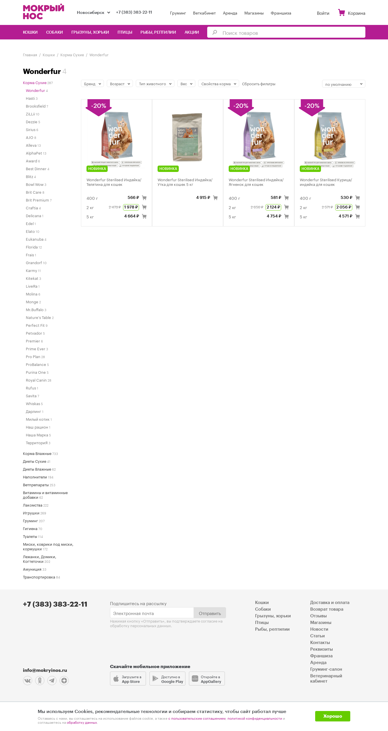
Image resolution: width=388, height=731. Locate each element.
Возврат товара (326, 609)
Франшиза (281, 12)
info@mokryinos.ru (45, 670)
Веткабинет (204, 12)
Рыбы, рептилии (158, 32)
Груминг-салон (326, 669)
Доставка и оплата (329, 603)
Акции (192, 32)
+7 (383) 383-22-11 (134, 12)
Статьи (317, 636)
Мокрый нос (44, 11)
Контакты (320, 643)
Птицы (125, 32)
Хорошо (332, 716)
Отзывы (318, 616)
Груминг (178, 12)
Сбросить (258, 83)
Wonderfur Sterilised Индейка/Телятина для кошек (113, 181)
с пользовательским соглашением (196, 718)
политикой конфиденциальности (255, 718)
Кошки (30, 32)
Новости (319, 629)
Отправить (210, 612)
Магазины (254, 12)
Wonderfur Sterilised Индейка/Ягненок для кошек (256, 181)
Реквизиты (321, 649)
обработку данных (82, 722)
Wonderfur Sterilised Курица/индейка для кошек (326, 181)
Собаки (54, 32)
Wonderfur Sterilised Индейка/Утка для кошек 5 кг (185, 181)
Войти (323, 12)
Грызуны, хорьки (90, 32)
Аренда (230, 12)
